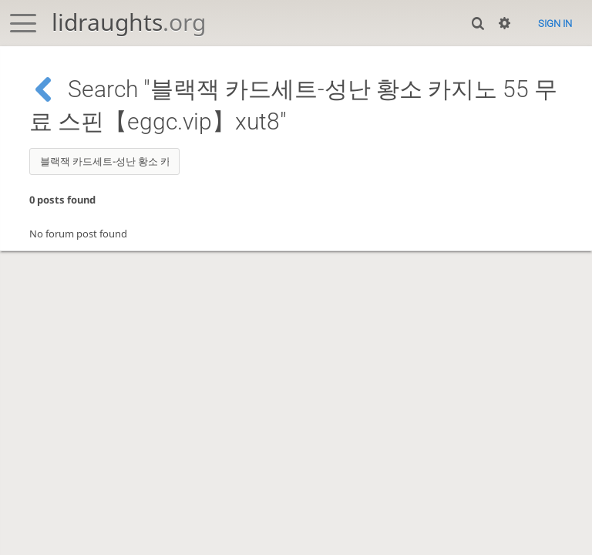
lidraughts (129, 22)
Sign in (555, 23)
